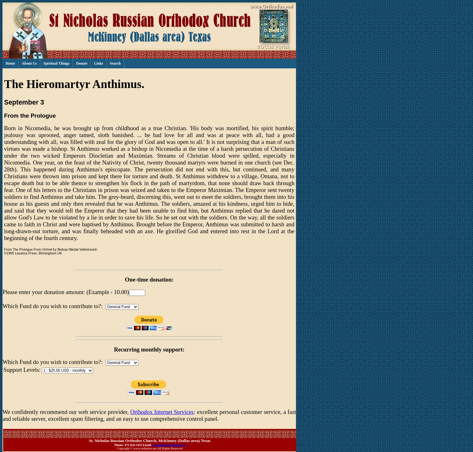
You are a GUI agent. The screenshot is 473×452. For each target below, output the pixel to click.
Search (115, 63)
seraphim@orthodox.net (169, 445)
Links (98, 63)
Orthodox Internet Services (162, 412)
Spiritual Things (56, 63)
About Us (29, 63)
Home (10, 63)
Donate (82, 63)
